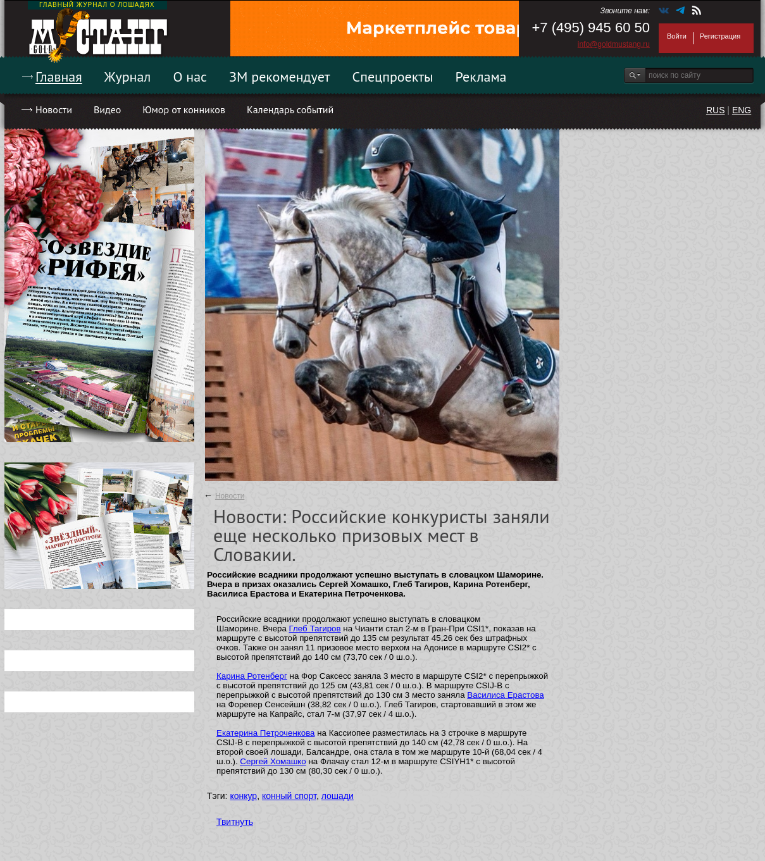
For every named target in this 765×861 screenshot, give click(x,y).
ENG (741, 110)
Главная (58, 76)
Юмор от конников (183, 109)
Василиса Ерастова (505, 695)
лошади (337, 796)
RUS (715, 110)
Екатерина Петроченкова (265, 733)
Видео (107, 109)
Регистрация (720, 36)
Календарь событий (290, 109)
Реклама (481, 76)
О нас (190, 76)
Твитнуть (234, 822)
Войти (677, 36)
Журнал (127, 76)
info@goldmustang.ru (614, 44)
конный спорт (289, 796)
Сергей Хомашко (273, 761)
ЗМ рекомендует (279, 76)
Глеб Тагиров (315, 628)
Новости (53, 109)
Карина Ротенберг (251, 676)
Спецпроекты (392, 76)
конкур (243, 796)
